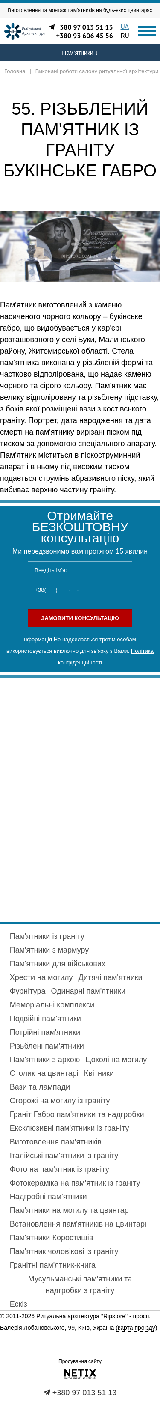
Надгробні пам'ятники (48, 1196)
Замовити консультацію (80, 618)
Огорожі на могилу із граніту (60, 1100)
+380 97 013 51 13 (84, 27)
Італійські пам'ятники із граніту (64, 1155)
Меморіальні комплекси (52, 1005)
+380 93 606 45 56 (84, 35)
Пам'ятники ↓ (80, 52)
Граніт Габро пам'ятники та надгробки (77, 1114)
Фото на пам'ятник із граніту (59, 1169)
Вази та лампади (40, 1087)
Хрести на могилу (41, 977)
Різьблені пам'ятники (47, 1046)
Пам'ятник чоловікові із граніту (64, 1251)
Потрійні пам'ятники (45, 1032)
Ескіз (18, 1304)
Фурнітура (28, 991)
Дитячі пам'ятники (111, 977)
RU (125, 35)
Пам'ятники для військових (57, 963)
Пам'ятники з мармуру (49, 950)
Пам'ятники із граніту (47, 936)
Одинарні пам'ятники (88, 991)
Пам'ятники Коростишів (51, 1237)
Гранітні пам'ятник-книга (53, 1265)
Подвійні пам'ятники (45, 1018)
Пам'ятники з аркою (45, 1059)
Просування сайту (80, 1361)
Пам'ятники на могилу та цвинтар (69, 1210)
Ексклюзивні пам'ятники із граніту (69, 1128)
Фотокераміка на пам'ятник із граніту (75, 1183)
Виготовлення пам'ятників (56, 1142)
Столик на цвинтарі (44, 1073)
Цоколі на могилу (116, 1059)
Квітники (99, 1073)
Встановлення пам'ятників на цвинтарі (78, 1224)
